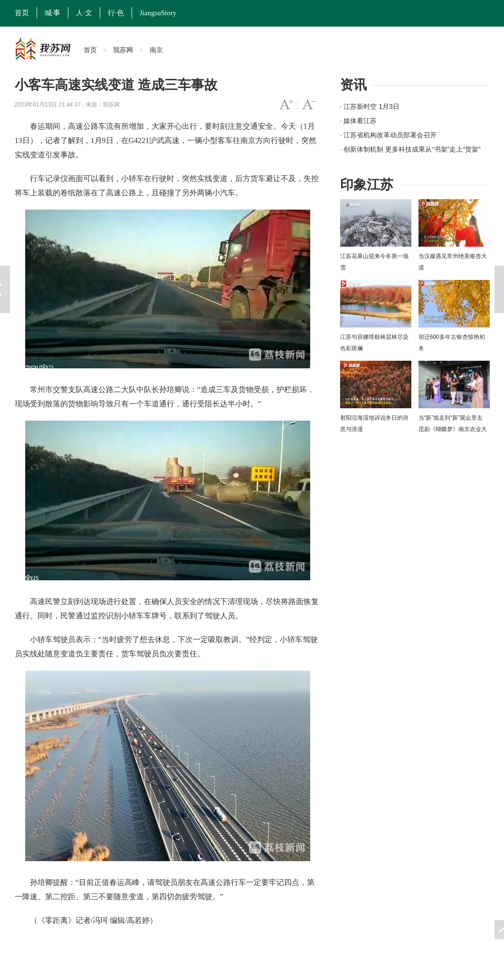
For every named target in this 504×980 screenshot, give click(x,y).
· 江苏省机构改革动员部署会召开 (388, 135)
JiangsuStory (158, 13)
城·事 (53, 13)
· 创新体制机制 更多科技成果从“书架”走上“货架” (410, 149)
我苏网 (123, 50)
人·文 (84, 13)
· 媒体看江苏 (358, 121)
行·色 (116, 13)
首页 (22, 13)
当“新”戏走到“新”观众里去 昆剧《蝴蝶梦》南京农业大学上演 (452, 429)
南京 (156, 50)
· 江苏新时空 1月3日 (369, 106)
